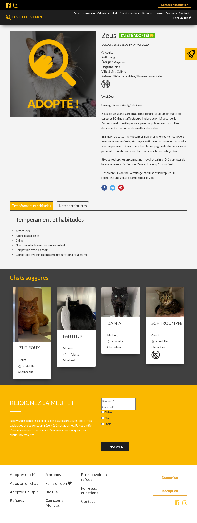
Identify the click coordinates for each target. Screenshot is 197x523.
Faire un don (182, 17)
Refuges (147, 12)
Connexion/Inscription (174, 4)
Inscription (170, 491)
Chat (107, 418)
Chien (108, 412)
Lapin (107, 423)
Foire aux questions (89, 490)
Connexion (170, 477)
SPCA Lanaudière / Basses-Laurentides (138, 76)
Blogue (159, 12)
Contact (184, 12)
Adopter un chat (107, 12)
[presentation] (130, 434)
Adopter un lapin (130, 12)
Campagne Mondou (54, 502)
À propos (171, 12)
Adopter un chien (84, 12)
